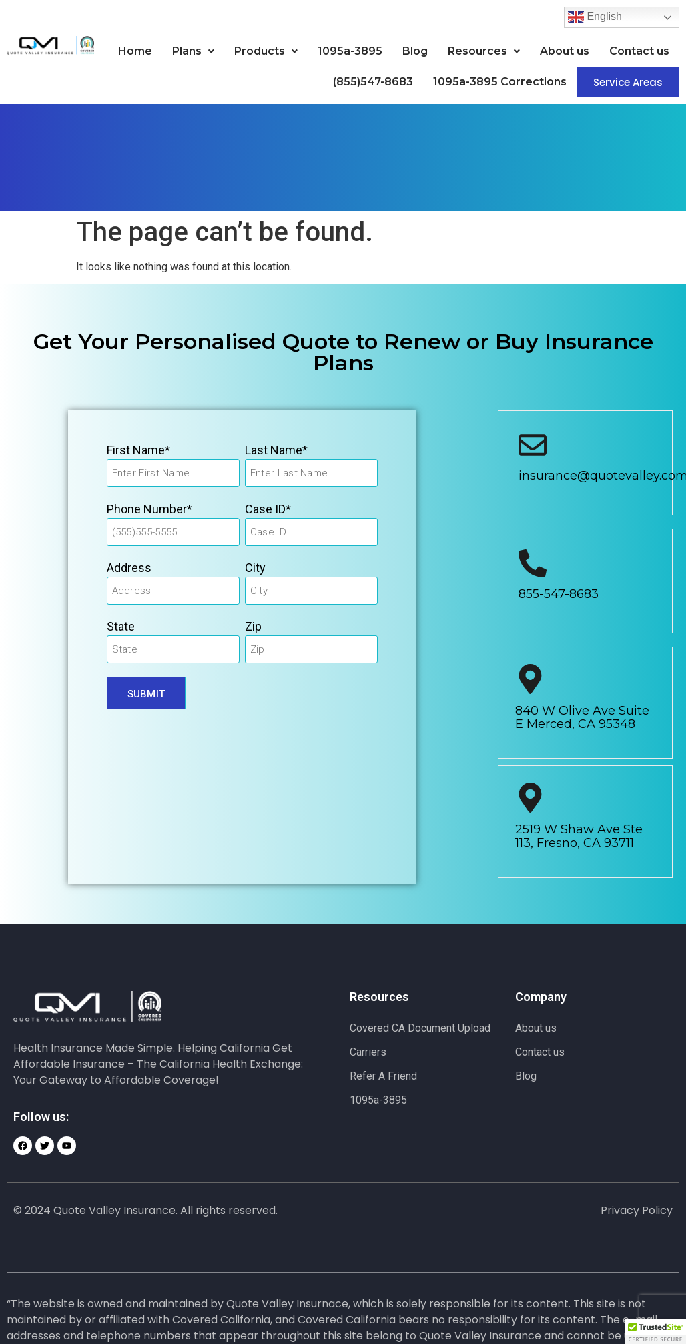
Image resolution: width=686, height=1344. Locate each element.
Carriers (368, 1052)
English (595, 17)
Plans (193, 51)
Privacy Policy (637, 1210)
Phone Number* (149, 509)
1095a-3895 (350, 51)
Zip (253, 626)
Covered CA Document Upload (420, 1028)
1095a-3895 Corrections (500, 81)
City (255, 568)
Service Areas (628, 82)
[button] (193, 51)
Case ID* (268, 509)
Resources (484, 51)
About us (564, 51)
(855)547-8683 (373, 81)
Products (266, 51)
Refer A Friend (383, 1076)
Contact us (639, 51)
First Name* (138, 450)
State (121, 626)
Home (135, 51)
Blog (415, 51)
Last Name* (276, 450)
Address (129, 568)
